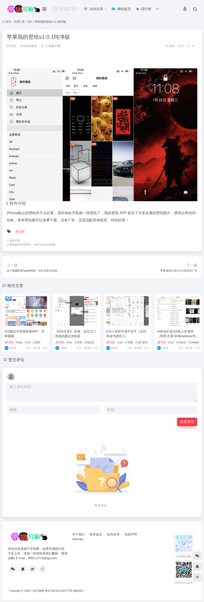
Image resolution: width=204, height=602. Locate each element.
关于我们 (78, 534)
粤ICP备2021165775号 (59, 590)
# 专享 (78, 342)
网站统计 (78, 590)
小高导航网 (37, 590)
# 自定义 (89, 342)
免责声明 (131, 534)
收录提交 (96, 534)
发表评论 (187, 422)
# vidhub (181, 342)
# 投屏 (36, 342)
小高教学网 (51, 46)
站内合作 (113, 534)
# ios (27, 342)
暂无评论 (16, 360)
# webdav (194, 342)
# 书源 (129, 342)
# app (19, 342)
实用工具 (19, 21)
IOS (29, 21)
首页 (8, 21)
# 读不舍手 (141, 342)
